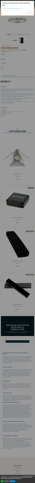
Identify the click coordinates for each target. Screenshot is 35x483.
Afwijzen (6, 481)
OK (2, 481)
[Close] (32, 3)
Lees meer (12, 481)
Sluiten (29, 13)
